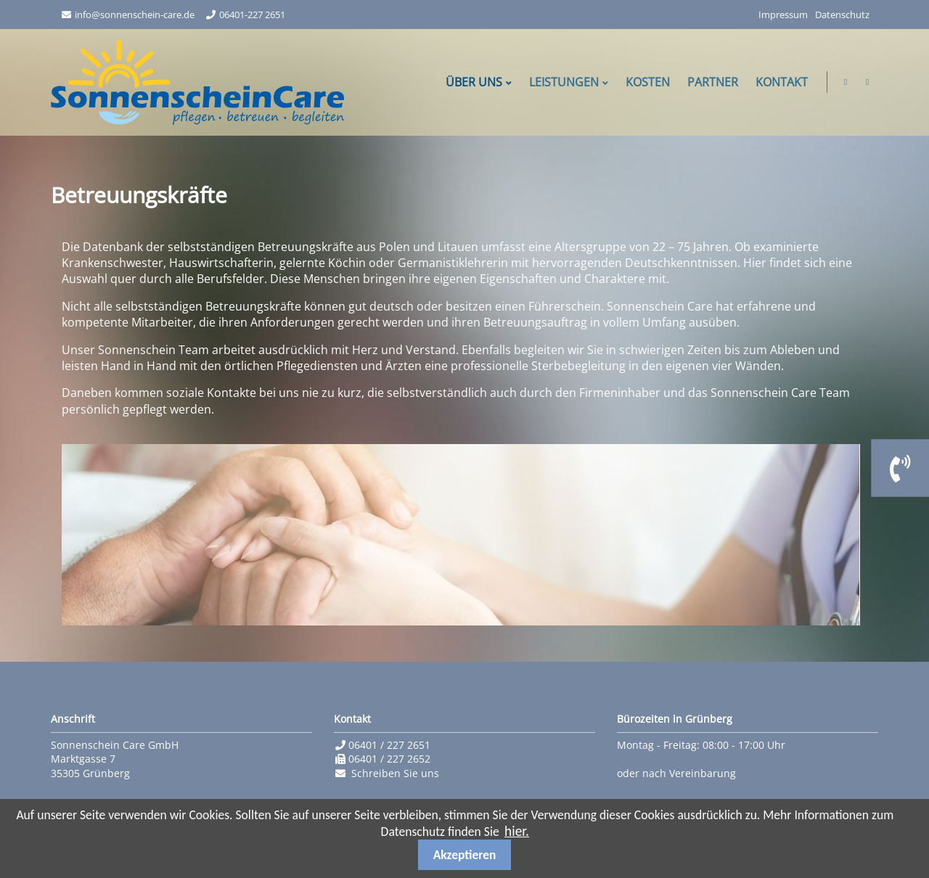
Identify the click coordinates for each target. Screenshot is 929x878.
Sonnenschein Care (197, 82)
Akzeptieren (464, 855)
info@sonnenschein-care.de (135, 14)
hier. (516, 831)
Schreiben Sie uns (395, 773)
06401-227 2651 (252, 14)
